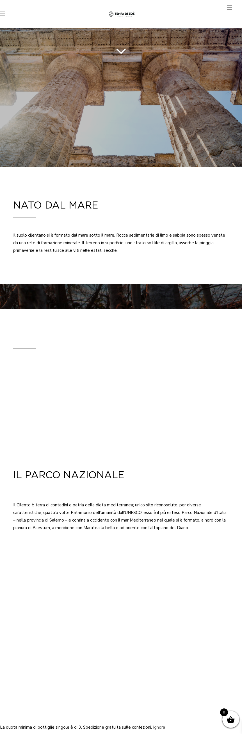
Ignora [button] (159, 727)
